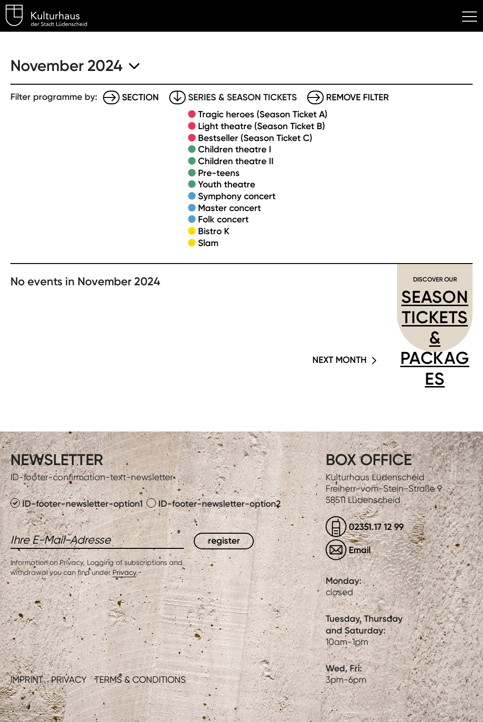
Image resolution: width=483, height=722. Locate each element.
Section (140, 97)
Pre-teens (219, 172)
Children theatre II (236, 161)
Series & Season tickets (242, 97)
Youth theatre (226, 184)
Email (360, 550)
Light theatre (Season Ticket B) (261, 126)
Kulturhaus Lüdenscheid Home (52, 17)
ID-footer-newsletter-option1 (77, 503)
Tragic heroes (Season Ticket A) (263, 114)
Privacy (124, 572)
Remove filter (357, 97)
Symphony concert (237, 196)
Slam (208, 243)
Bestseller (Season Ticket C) (255, 137)
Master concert (229, 208)
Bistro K (213, 231)
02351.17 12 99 (376, 526)
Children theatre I (234, 149)
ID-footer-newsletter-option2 (214, 503)
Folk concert (223, 219)
